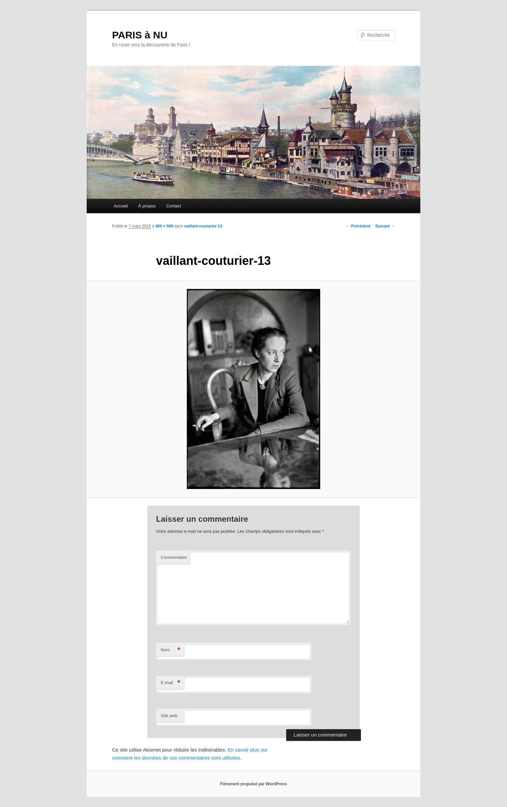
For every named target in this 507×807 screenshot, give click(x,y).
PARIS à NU (139, 34)
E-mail (170, 683)
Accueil (121, 205)
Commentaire (174, 557)
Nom (170, 650)
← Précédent (358, 226)
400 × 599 (164, 226)
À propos (147, 205)
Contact (173, 205)
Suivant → (385, 226)
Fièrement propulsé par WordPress (253, 784)
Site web (169, 715)
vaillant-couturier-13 (203, 226)
